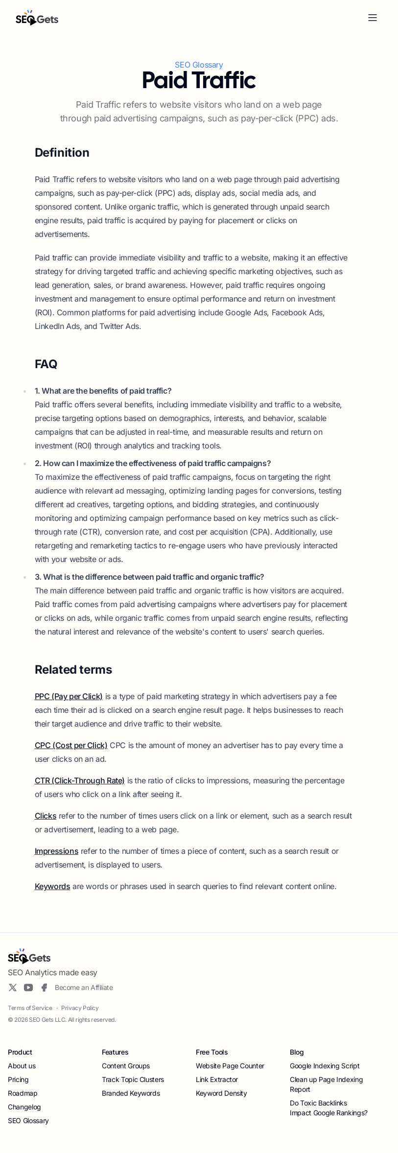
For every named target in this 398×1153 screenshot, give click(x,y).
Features (115, 1052)
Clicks (46, 816)
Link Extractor (217, 1079)
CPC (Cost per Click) (71, 745)
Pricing (18, 1079)
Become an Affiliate (84, 987)
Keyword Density (221, 1093)
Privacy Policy (79, 1008)
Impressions (57, 851)
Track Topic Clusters (133, 1079)
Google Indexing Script (324, 1065)
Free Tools (212, 1052)
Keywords (52, 886)
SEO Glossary (199, 65)
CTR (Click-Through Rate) (80, 780)
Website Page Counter (230, 1065)
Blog (297, 1052)
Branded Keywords (131, 1093)
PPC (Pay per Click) (69, 696)
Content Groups (126, 1065)
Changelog (24, 1107)
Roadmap (23, 1093)
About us (21, 1065)
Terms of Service (30, 1008)
